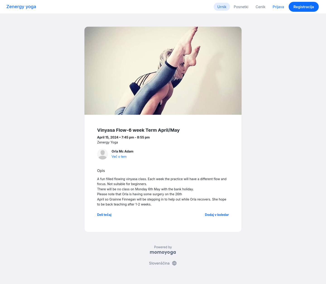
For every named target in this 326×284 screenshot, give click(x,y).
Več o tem (119, 156)
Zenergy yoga (21, 6)
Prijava (278, 7)
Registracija (303, 7)
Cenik (260, 7)
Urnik (221, 7)
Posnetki (241, 7)
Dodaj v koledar (217, 215)
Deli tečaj (104, 215)
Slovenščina (163, 263)
